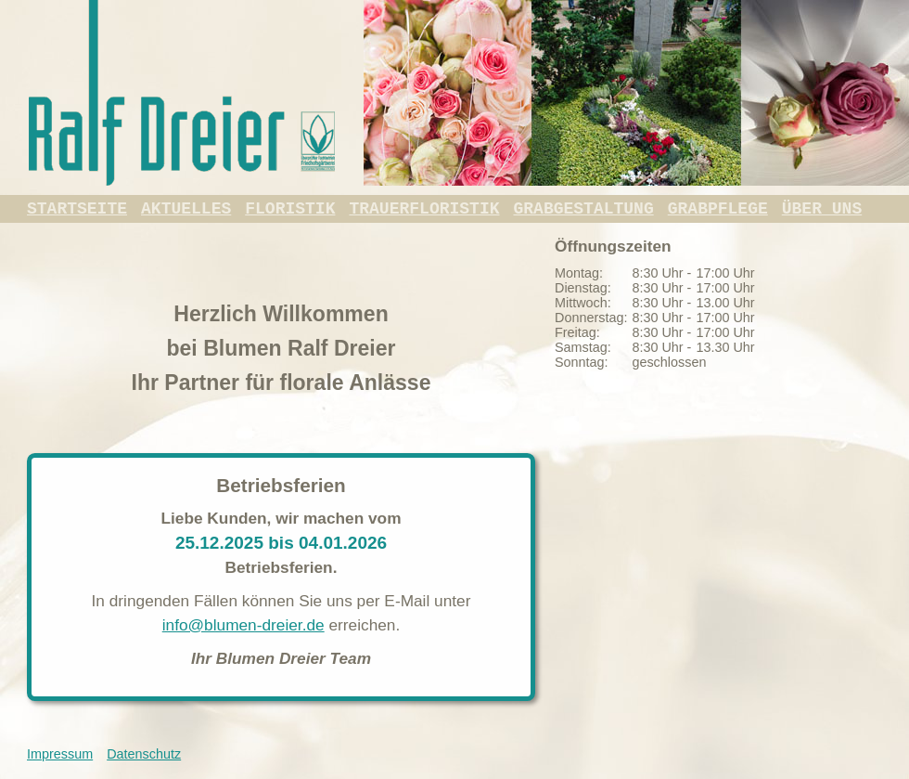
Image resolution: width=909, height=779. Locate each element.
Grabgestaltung (584, 209)
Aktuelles (186, 209)
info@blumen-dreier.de (243, 625)
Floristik (290, 209)
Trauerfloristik (424, 209)
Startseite (77, 209)
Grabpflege (718, 209)
